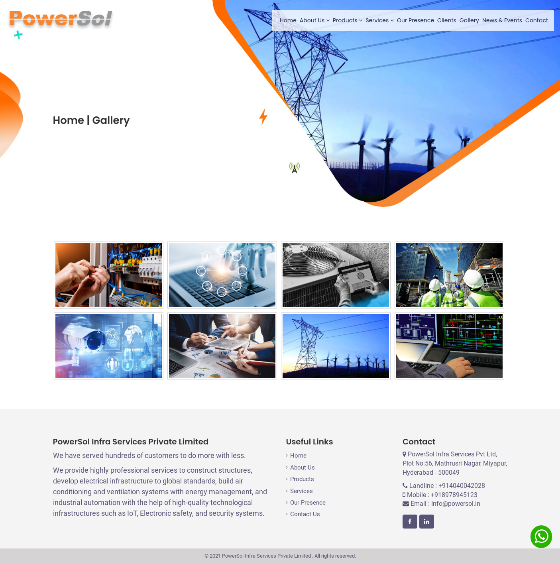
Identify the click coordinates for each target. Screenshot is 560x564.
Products (347, 20)
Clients (446, 20)
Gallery (469, 20)
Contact (536, 20)
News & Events (502, 20)
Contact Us (305, 514)
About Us (315, 20)
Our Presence (415, 20)
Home (288, 20)
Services (379, 20)
